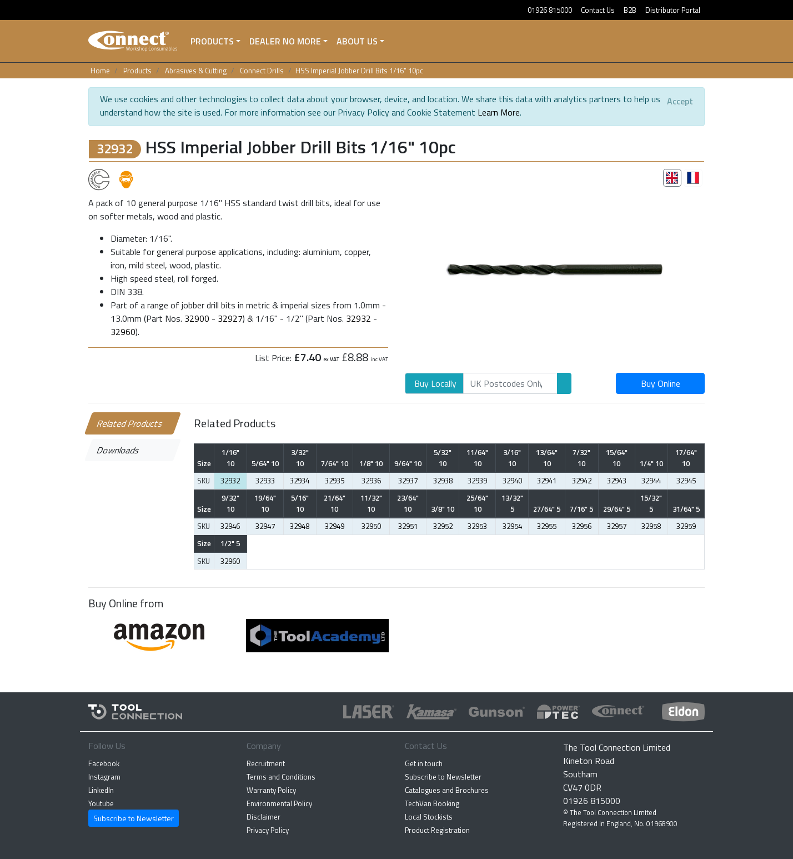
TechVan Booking (432, 803)
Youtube (101, 803)
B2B (630, 10)
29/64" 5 (616, 509)
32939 (477, 480)
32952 (443, 526)
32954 (512, 526)
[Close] (680, 101)
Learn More (499, 112)
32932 (358, 318)
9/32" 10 (230, 503)
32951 (408, 526)
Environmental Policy (279, 803)
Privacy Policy (268, 830)
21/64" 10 (334, 503)
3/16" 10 (512, 458)
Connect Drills (262, 70)
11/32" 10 (371, 503)
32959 (686, 526)
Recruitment (266, 763)
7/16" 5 (581, 509)
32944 (651, 480)
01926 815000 (550, 10)
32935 (334, 480)
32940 (512, 480)
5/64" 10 (265, 463)
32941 (546, 480)
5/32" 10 (442, 458)
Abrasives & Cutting (196, 70)
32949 (334, 526)
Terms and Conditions (281, 776)
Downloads (118, 450)
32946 (230, 526)
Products (212, 41)
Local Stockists (429, 816)
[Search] (510, 383)
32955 (546, 526)
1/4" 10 (651, 463)
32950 (371, 526)
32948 (299, 526)
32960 (123, 331)
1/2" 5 (230, 543)
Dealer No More (285, 41)
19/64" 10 (265, 503)
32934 (299, 480)
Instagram (104, 776)
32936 (371, 480)
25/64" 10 (477, 503)
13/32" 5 (512, 503)
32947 (265, 526)
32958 (651, 526)
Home (100, 70)
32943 (616, 480)
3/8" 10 (442, 509)
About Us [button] (357, 41)
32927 (230, 318)
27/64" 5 (546, 509)
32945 (686, 480)
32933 (265, 480)
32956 (581, 526)
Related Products (130, 423)
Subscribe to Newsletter (133, 818)
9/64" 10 (407, 463)
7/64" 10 (334, 463)
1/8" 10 (371, 463)
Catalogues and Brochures (447, 790)
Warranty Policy (271, 790)
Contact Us (598, 10)
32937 (408, 480)
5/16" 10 (300, 503)
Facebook (103, 763)
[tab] (672, 178)
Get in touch (424, 763)
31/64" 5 (686, 509)
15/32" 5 (651, 503)
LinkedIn (101, 790)
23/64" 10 (408, 503)
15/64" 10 (617, 458)
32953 (477, 526)
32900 (196, 318)
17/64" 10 (686, 458)
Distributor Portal (672, 10)
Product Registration (437, 830)
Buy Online (660, 383)
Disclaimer (263, 816)
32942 (581, 480)
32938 (443, 480)
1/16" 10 (230, 458)
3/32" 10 (300, 458)
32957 (616, 526)
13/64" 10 (547, 458)
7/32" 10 (581, 458)
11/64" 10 (477, 458)
